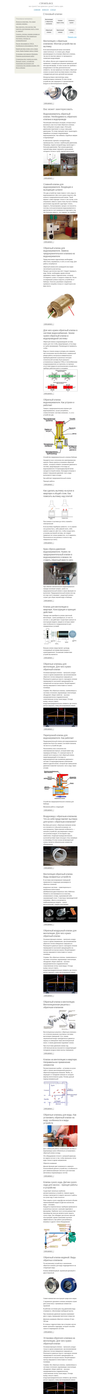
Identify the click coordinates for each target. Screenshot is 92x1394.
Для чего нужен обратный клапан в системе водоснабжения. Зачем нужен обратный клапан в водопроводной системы (60, 334)
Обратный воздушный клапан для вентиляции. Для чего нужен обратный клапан (59, 933)
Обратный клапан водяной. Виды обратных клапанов (59, 1259)
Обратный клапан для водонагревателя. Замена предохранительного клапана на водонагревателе (59, 252)
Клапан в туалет (71, 21)
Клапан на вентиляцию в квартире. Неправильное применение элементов (60, 1062)
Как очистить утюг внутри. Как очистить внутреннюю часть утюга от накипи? (27, 29)
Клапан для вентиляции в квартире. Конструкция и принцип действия (59, 609)
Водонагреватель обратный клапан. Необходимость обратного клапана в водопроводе (60, 117)
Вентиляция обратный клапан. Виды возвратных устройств (58, 875)
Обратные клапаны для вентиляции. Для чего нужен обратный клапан (57, 667)
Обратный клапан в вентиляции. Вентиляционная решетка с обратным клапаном (59, 1004)
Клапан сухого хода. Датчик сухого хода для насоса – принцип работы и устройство (60, 1185)
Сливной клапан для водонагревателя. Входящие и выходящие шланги (58, 187)
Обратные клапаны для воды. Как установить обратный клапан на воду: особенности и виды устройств (59, 1118)
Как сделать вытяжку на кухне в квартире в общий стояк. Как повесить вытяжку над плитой (58, 493)
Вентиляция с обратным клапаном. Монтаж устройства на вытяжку (59, 44)
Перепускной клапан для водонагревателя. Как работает (58, 736)
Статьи (53, 10)
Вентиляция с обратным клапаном (49, 21)
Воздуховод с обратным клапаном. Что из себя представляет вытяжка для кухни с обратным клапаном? (60, 819)
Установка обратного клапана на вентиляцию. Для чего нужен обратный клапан (59, 1341)
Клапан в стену (71, 31)
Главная (37, 10)
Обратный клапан (49, 31)
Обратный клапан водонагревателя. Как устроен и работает (58, 402)
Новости (45, 10)
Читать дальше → (48, 103)
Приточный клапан (60, 31)
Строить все (46, 3)
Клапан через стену (60, 21)
